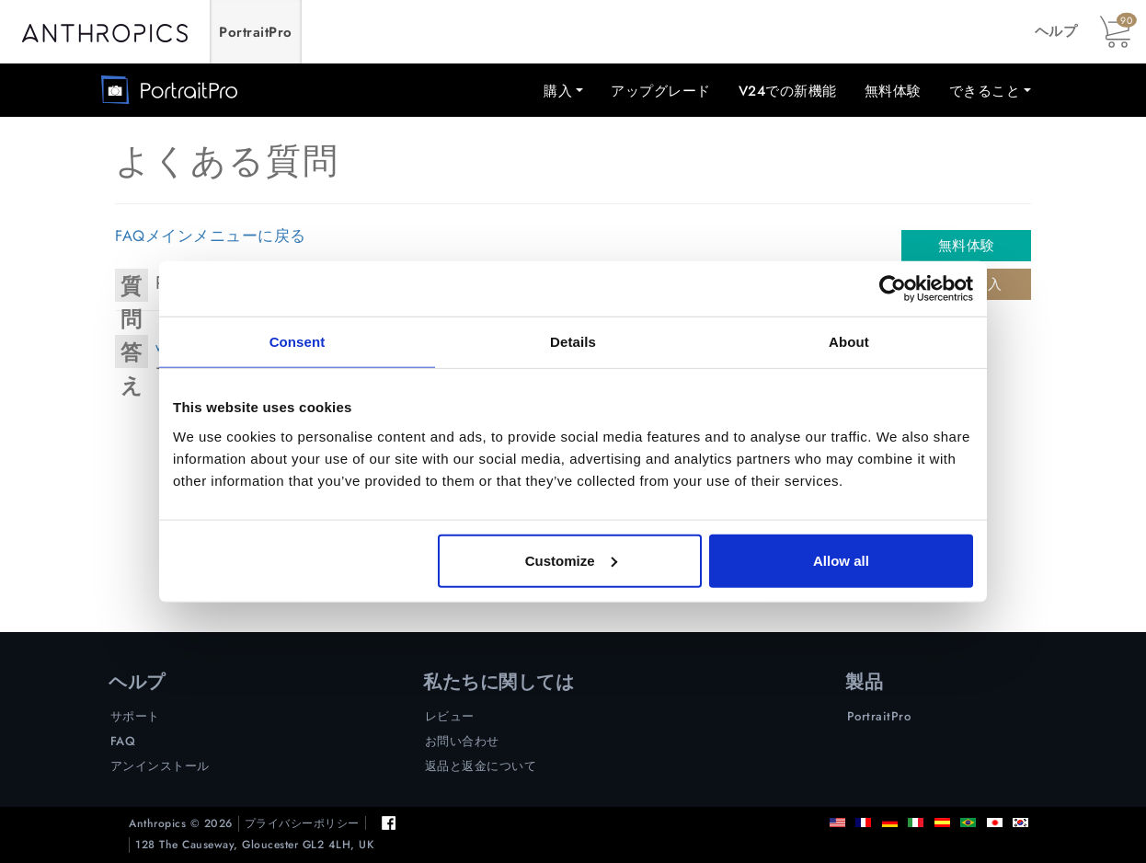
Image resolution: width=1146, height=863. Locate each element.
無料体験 (893, 91)
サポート (135, 716)
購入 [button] (558, 91)
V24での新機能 (788, 91)
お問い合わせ (462, 741)
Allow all (841, 560)
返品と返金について (481, 766)
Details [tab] (573, 342)
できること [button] (985, 91)
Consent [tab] (297, 342)
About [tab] (849, 342)
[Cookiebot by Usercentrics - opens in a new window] (892, 289)
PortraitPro (255, 32)
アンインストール (160, 766)
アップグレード (661, 91)
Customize (571, 560)
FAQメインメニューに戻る (210, 235)
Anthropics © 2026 (181, 824)
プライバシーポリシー (302, 824)
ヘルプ (1056, 31)
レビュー (450, 716)
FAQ (123, 741)
